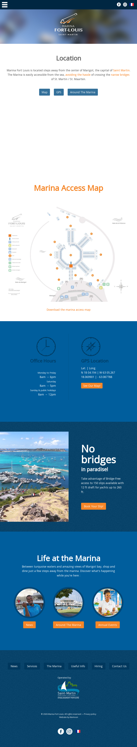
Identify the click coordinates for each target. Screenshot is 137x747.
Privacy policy (90, 714)
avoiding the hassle (77, 74)
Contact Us (119, 666)
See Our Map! (91, 386)
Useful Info (78, 666)
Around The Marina (82, 92)
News (14, 666)
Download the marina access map (68, 309)
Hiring (99, 666)
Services (32, 666)
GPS (58, 92)
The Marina (54, 666)
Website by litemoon (68, 717)
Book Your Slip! (93, 506)
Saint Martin (121, 70)
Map (44, 92)
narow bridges (120, 74)
